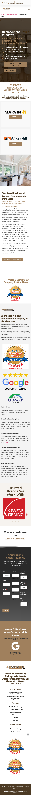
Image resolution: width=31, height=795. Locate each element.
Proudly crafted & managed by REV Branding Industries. (15, 792)
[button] (28, 9)
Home (2, 14)
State (13, 592)
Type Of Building (23, 572)
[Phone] (6, 584)
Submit (6, 610)
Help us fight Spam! (23, 594)
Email (5, 589)
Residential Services (11, 14)
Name (5, 572)
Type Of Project (23, 583)
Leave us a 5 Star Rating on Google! (15, 653)
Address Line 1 (15, 579)
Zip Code (14, 599)
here (7, 442)
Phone (5, 581)
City (13, 586)
